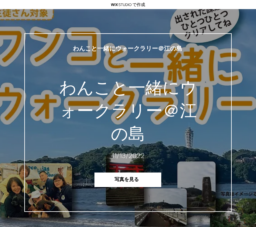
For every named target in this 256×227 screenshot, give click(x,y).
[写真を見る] (127, 180)
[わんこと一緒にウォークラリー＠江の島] (128, 48)
